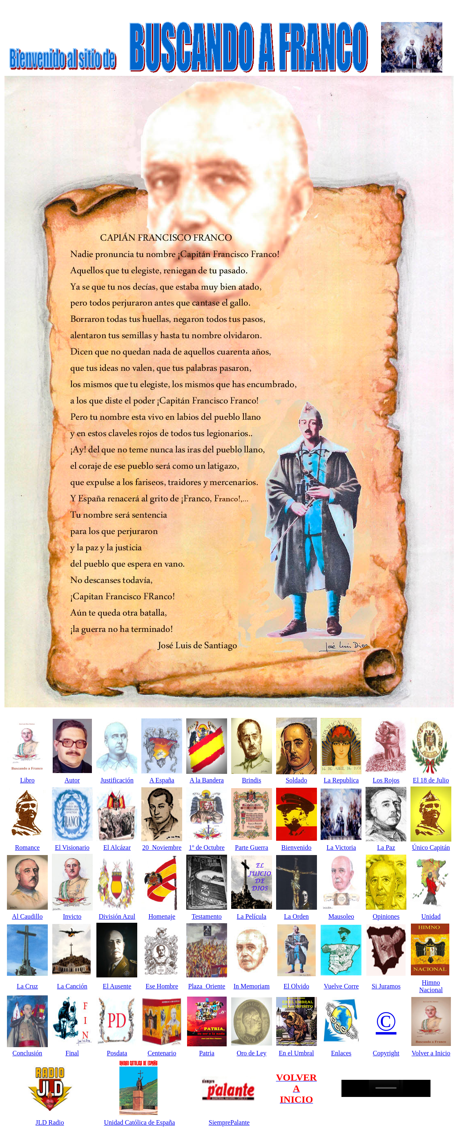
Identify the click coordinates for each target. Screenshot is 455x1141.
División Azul (117, 916)
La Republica (341, 780)
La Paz (386, 847)
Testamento (207, 916)
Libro (27, 780)
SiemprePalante (229, 1122)
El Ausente (117, 986)
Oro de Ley (251, 1053)
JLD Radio (50, 1122)
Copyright (386, 1053)
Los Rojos (386, 780)
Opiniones (385, 916)
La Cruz (27, 986)
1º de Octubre (207, 847)
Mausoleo (341, 916)
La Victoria (341, 847)
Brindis (251, 780)
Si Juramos (386, 986)
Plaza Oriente (206, 986)
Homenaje (161, 916)
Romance (27, 847)
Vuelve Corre (341, 986)
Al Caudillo (27, 916)
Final (72, 1053)
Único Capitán (431, 847)
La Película (251, 916)
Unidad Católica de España (139, 1122)
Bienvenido (296, 847)
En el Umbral (296, 1053)
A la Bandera (207, 780)
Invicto (72, 916)
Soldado (296, 780)
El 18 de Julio (431, 780)
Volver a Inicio (431, 1053)
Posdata (117, 1053)
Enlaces (341, 1053)
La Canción (72, 986)
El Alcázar (117, 847)
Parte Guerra (251, 847)
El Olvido (296, 986)
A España (161, 780)
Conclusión (27, 1053)
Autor (72, 780)
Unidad (431, 916)
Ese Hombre (162, 986)
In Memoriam (252, 986)
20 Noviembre (161, 847)
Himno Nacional (431, 986)
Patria (206, 1053)
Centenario (161, 1053)
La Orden (296, 916)
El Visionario (72, 847)
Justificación (117, 780)
